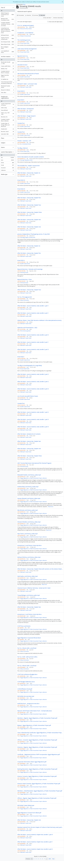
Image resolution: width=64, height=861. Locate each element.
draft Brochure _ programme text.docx (28, 703)
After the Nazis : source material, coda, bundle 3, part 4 (33, 389)
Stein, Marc (7, 93)
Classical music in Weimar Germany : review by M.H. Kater (34, 588)
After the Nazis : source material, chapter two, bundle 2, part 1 (35, 842)
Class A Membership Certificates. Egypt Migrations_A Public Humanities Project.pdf (40, 732)
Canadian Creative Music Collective (7, 120)
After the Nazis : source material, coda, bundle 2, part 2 (33, 374)
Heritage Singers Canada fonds (28, 237)
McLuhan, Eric (7, 117)
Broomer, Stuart (7, 132)
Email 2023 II (21, 91)
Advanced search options (24, 11)
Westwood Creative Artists (7, 86)
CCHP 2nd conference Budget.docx (27, 674)
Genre (3, 147)
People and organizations (5, 97)
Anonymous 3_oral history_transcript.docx (29, 545)
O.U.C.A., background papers (25, 25)
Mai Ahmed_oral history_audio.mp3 (27, 510)
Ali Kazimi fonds (24, 272)
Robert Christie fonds (26, 36)
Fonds (7, 165)
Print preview (20, 15)
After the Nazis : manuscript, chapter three (29, 212)
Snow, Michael (7, 110)
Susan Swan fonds (25, 43)
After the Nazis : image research (26, 116)
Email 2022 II (21, 260)
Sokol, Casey (7, 108)
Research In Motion (7, 90)
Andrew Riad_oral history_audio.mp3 (27, 486)
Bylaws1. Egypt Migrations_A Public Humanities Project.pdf (34, 725)
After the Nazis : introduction (25, 108)
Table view (42, 15)
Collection (7, 171)
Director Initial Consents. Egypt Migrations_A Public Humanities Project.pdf (38, 783)
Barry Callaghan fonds (7, 47)
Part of (3, 7)
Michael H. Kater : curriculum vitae (27, 84)
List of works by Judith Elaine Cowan (27, 396)
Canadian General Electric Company (7, 72)
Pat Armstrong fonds (26, 331)
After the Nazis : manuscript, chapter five (29, 197)
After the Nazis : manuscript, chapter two (29, 219)
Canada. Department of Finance (7, 104)
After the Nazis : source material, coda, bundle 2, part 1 (33, 313)
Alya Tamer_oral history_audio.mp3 (27, 533)
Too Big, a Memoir (22, 148)
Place (2, 138)
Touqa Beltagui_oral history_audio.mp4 (28, 595)
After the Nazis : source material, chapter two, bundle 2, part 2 (35, 849)
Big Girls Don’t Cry (22, 56)
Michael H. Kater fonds (26, 87)
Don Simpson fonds (7, 42)
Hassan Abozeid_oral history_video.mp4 (28, 498)
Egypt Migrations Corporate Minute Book (29, 638)
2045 (50, 859)
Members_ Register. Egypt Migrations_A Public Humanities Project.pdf (37, 718)
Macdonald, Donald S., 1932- (7, 62)
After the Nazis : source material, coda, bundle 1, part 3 (33, 419)
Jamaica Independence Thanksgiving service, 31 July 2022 (33, 234)
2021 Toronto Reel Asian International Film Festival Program (34, 463)
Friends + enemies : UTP (24, 141)
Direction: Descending (58, 17)
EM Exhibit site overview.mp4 (25, 696)
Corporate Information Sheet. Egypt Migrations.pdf (31, 762)
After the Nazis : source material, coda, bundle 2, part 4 (33, 426)
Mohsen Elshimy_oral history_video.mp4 (28, 557)
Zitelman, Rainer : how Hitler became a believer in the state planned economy (39, 320)
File (7, 158)
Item (7, 160)
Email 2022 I (20, 356)
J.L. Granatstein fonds (26, 144)
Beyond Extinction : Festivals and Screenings (30, 269)
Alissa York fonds (25, 300)
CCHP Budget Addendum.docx (26, 681)
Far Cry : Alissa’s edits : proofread (26, 648)
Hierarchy (28, 15)
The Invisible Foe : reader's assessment (28, 165)
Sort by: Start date (47, 17)
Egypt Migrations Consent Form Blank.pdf (29, 812)
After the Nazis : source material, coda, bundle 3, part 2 (33, 381)
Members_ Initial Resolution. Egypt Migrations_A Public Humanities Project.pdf (39, 791)
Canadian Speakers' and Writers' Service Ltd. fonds (7, 24)
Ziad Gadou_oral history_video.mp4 (27, 576)
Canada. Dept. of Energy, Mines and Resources (7, 125)
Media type (4, 174)
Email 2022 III (21, 180)
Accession (7, 168)
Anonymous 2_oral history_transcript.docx (29, 614)
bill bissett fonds (7, 35)
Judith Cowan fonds (25, 77)
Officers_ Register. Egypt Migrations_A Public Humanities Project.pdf (36, 798)
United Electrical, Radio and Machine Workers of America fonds (7, 30)
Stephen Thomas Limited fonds (7, 38)
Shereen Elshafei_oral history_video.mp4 (28, 522)
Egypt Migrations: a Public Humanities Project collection (34, 478)
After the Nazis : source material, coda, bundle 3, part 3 (33, 349)
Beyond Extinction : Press (24, 279)
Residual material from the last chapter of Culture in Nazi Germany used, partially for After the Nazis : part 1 (40, 827)
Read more (50, 506)
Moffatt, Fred (7, 69)
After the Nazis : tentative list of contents (29, 434)
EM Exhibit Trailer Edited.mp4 (25, 805)
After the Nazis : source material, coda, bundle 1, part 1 (33, 306)
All (1, 10)
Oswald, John (7, 129)
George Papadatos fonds (26, 160)
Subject (3, 143)
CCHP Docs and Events (23, 626)
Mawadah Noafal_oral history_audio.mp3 (29, 475)
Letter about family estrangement (27, 49)
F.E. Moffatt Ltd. (7, 80)
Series (7, 163)
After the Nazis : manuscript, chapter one (29, 227)
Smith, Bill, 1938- (7, 134)
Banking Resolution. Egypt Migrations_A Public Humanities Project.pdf (37, 769)
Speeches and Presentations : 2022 (27, 327)
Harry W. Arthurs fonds (26, 28)
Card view (35, 15)
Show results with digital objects (55, 21)
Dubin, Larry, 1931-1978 (7, 113)
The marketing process (24, 40)
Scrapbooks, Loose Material (25, 32)
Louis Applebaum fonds (7, 51)
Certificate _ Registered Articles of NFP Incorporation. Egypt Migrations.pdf (38, 754)
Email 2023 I (20, 100)
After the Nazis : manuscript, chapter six (28, 173)
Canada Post (21, 123)
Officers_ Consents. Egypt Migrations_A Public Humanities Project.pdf (37, 740)
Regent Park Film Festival (7, 76)
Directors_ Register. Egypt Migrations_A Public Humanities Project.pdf (37, 747)
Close (24, 4)
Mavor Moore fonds (7, 45)
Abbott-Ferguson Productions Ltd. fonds (7, 14)
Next (53, 859)
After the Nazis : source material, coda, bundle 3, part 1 (33, 342)
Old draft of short (22, 65)
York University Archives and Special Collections (7, 82)
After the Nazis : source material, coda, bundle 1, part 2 (33, 412)
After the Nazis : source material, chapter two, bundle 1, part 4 (35, 834)
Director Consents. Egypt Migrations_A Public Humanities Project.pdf (37, 776)
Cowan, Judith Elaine (7, 66)
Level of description (6, 152)
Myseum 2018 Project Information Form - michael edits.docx (34, 711)
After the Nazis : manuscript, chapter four (29, 205)
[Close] (62, 2)
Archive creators (5, 56)
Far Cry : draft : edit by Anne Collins (27, 657)
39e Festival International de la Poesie (28, 73)
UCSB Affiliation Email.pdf (24, 689)
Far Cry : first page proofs (24, 297)
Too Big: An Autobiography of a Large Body (29, 365)
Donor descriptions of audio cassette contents (30, 157)
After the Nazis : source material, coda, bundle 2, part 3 (33, 335)
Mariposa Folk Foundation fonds (7, 19)
